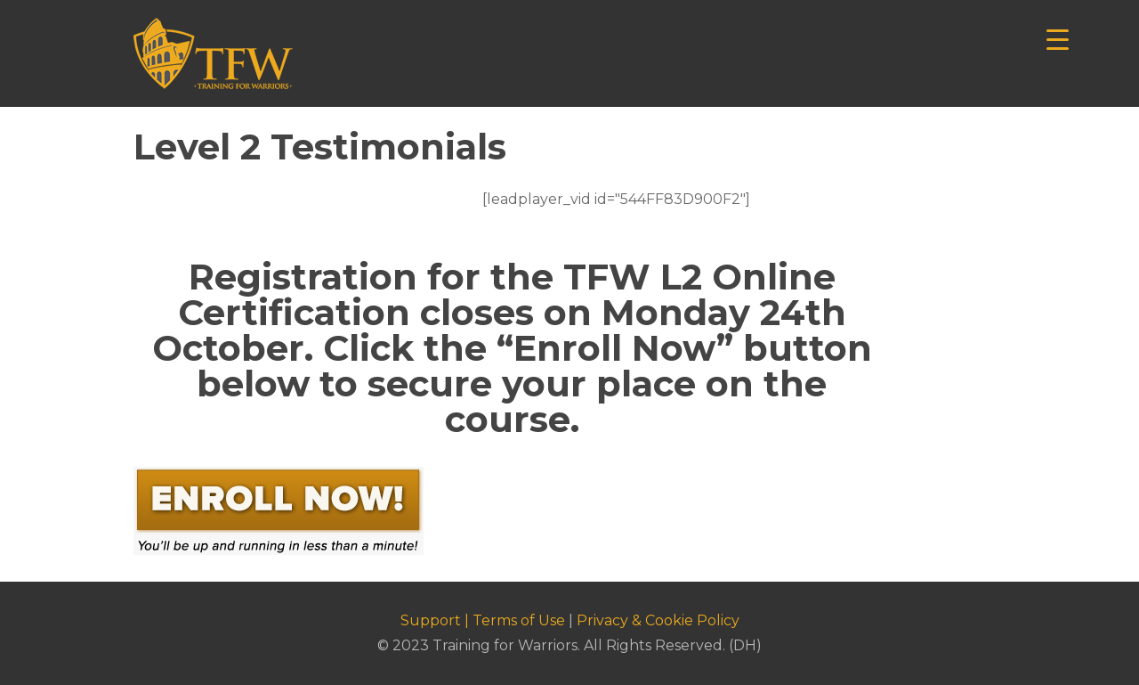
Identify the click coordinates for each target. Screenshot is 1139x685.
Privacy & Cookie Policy (658, 620)
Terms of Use (519, 620)
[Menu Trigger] (1057, 37)
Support (430, 620)
